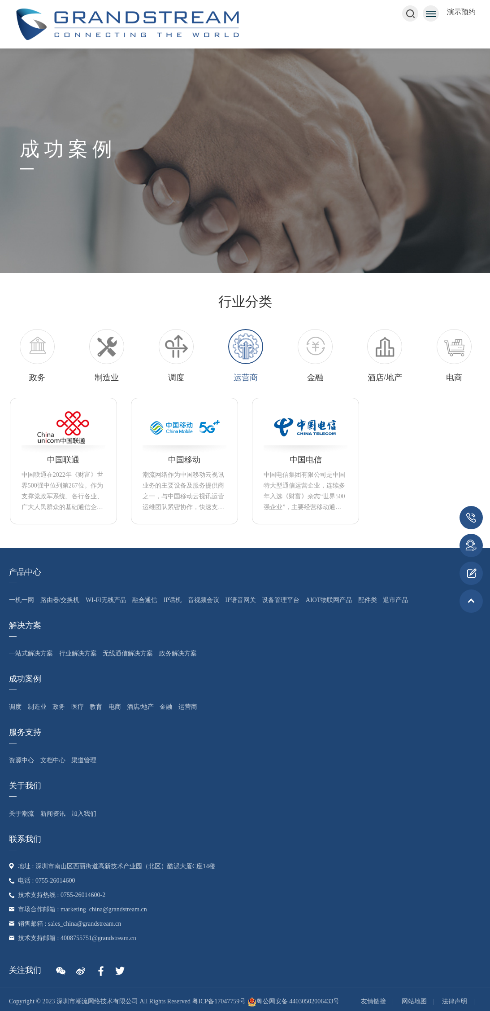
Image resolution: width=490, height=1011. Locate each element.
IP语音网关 (240, 600)
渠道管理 (83, 760)
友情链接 (373, 1001)
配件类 (367, 600)
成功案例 (25, 678)
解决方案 (25, 625)
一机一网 (21, 600)
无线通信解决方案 (128, 653)
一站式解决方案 (31, 653)
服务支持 (25, 732)
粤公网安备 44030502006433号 (293, 1001)
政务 (58, 706)
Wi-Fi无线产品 (106, 600)
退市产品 (395, 600)
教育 (96, 706)
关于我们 (25, 785)
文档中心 (52, 760)
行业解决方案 (78, 653)
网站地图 (414, 1001)
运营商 (187, 706)
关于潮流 (21, 813)
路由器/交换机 (60, 600)
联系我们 (25, 839)
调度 (15, 706)
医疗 (77, 706)
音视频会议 (203, 600)
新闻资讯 (52, 813)
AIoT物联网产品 (329, 600)
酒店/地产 (140, 706)
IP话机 (173, 600)
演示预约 (461, 12)
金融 (166, 706)
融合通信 (144, 600)
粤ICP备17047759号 (219, 1001)
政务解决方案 (178, 653)
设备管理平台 (280, 600)
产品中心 (25, 571)
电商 (114, 706)
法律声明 (454, 1001)
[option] (246, 356)
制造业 (37, 706)
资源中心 (21, 760)
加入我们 (83, 813)
